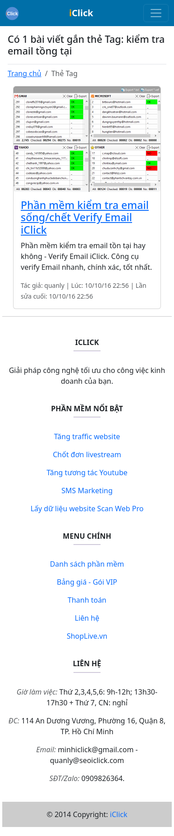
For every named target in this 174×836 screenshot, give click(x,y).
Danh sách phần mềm (87, 564)
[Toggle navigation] (156, 13)
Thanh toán (87, 600)
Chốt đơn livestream (87, 454)
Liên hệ (87, 618)
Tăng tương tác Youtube (87, 472)
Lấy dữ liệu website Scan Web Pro (87, 508)
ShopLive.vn (87, 636)
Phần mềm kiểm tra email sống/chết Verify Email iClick (85, 217)
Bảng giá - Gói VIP (87, 582)
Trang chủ (24, 73)
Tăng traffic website (87, 436)
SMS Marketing (87, 490)
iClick (119, 814)
